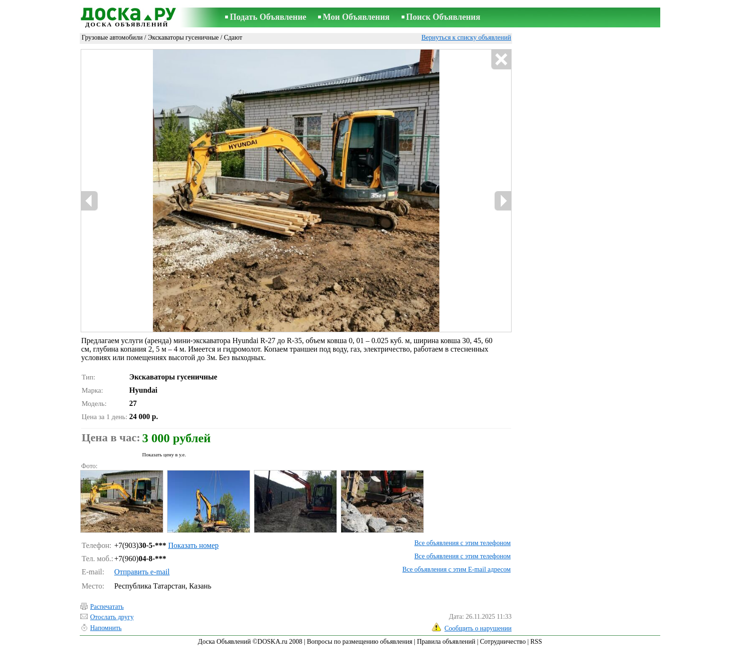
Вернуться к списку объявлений (466, 37)
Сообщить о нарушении (478, 628)
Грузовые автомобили (112, 37)
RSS (536, 641)
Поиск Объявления (443, 17)
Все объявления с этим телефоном (462, 543)
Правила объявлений (446, 641)
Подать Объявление (268, 17)
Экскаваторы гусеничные (183, 37)
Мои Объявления (356, 17)
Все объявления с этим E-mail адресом (457, 569)
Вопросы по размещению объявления (359, 641)
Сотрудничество (503, 641)
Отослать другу (112, 617)
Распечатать (107, 606)
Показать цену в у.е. (164, 454)
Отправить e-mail (141, 572)
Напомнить (106, 627)
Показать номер (193, 545)
